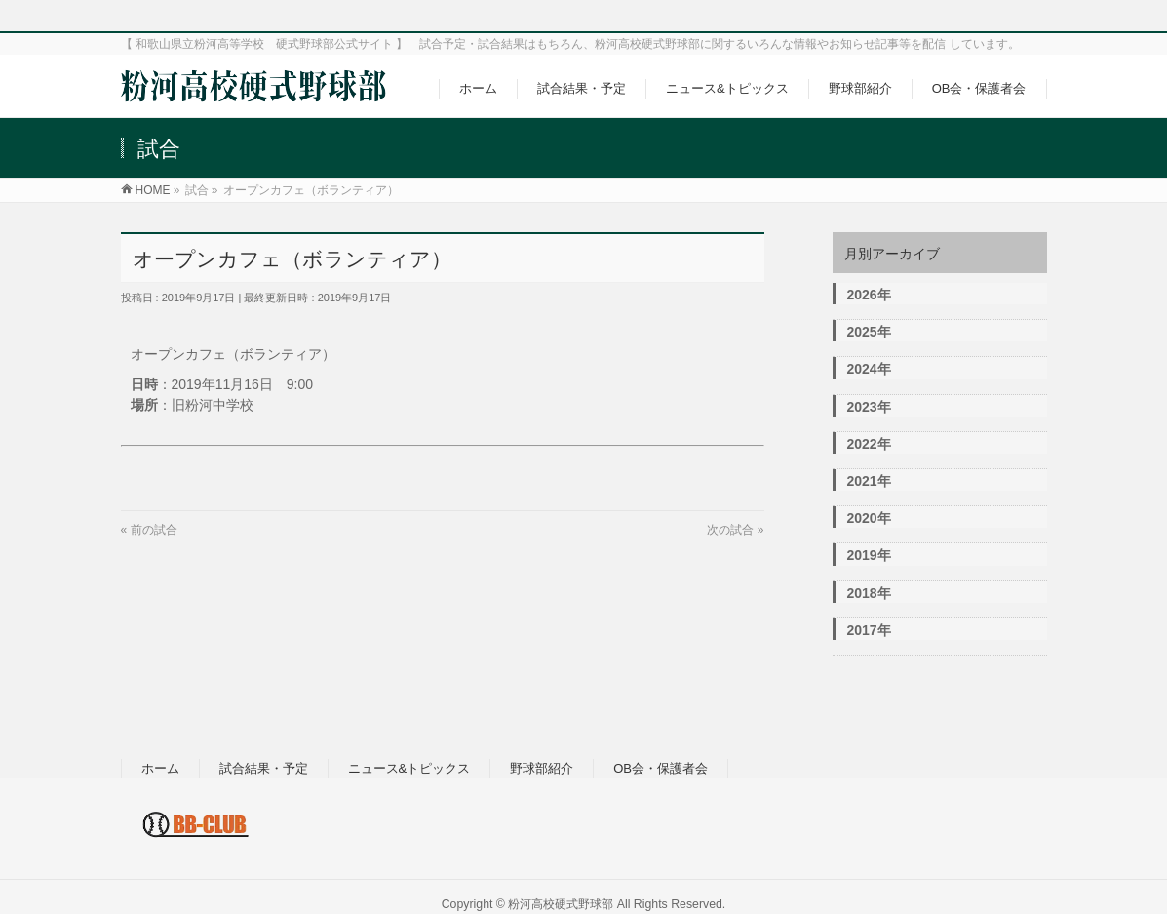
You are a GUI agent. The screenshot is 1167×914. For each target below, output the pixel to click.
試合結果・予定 (263, 768)
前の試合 (154, 529)
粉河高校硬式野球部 (560, 904)
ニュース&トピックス (409, 768)
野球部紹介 (541, 768)
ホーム (160, 768)
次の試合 (730, 529)
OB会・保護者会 (660, 768)
